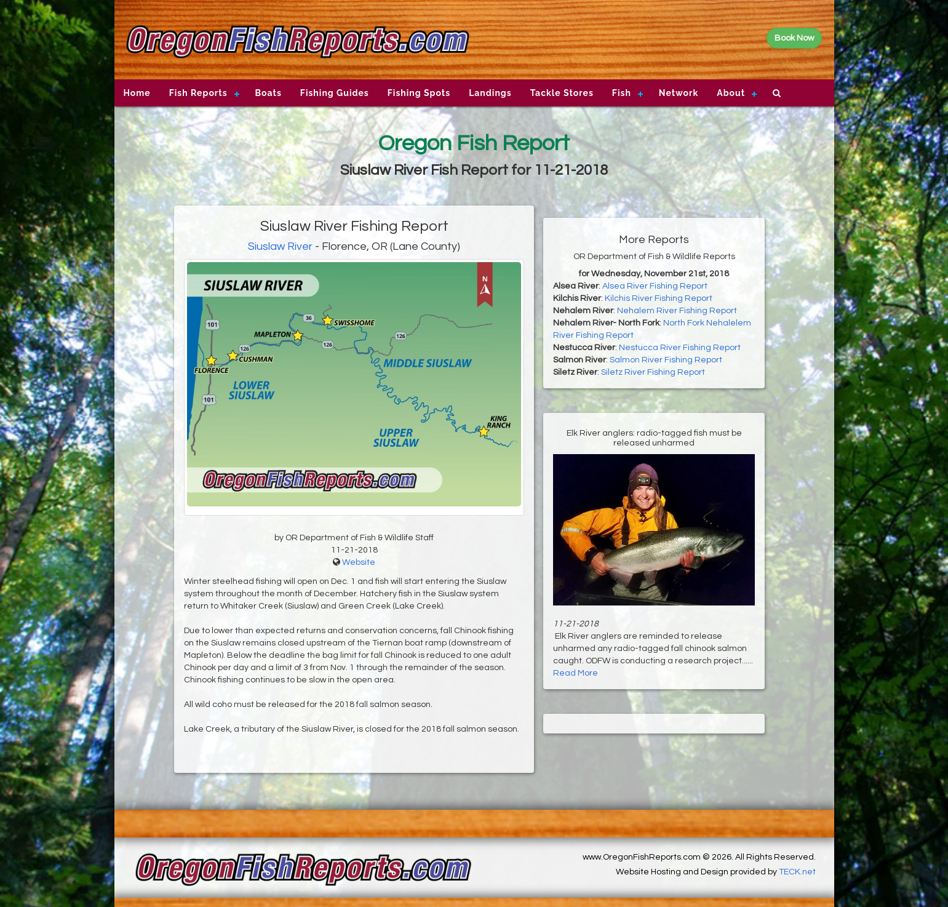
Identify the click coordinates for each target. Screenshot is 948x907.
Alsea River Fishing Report (654, 286)
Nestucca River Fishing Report (680, 347)
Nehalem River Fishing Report (677, 310)
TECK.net (797, 872)
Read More (575, 673)
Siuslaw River (280, 246)
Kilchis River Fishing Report (658, 298)
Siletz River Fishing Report (653, 372)
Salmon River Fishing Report (666, 360)
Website (358, 562)
